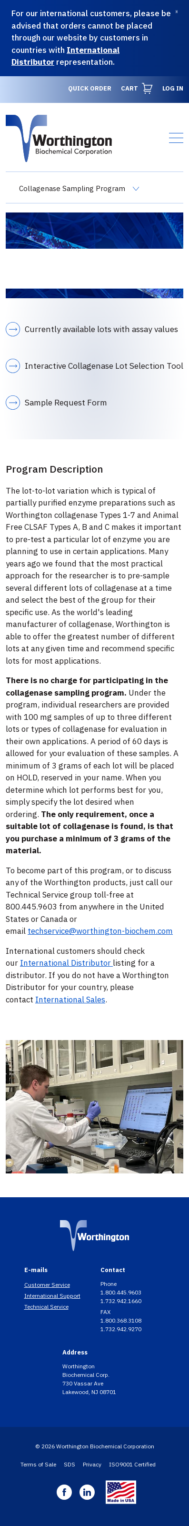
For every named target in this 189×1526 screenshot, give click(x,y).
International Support (52, 1295)
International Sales (70, 999)
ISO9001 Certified (132, 1464)
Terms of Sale (38, 1464)
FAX (106, 1311)
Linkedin (87, 1492)
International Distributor (66, 963)
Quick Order (89, 88)
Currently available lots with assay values (101, 328)
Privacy (92, 1464)
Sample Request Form (66, 402)
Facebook (64, 1492)
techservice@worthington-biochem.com (100, 931)
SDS (69, 1464)
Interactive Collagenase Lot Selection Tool (104, 365)
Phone (109, 1283)
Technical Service (46, 1306)
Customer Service (47, 1284)
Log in (172, 88)
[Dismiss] (177, 12)
